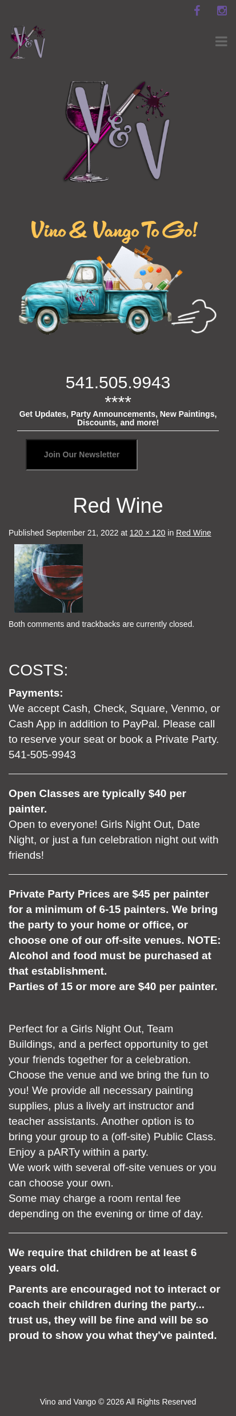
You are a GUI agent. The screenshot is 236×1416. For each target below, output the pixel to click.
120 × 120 (148, 532)
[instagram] (221, 11)
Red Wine (193, 532)
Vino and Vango (68, 1401)
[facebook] (196, 11)
